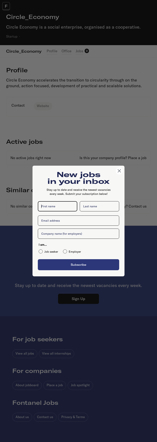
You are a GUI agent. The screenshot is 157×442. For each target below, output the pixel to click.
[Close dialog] (119, 170)
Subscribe (78, 264)
